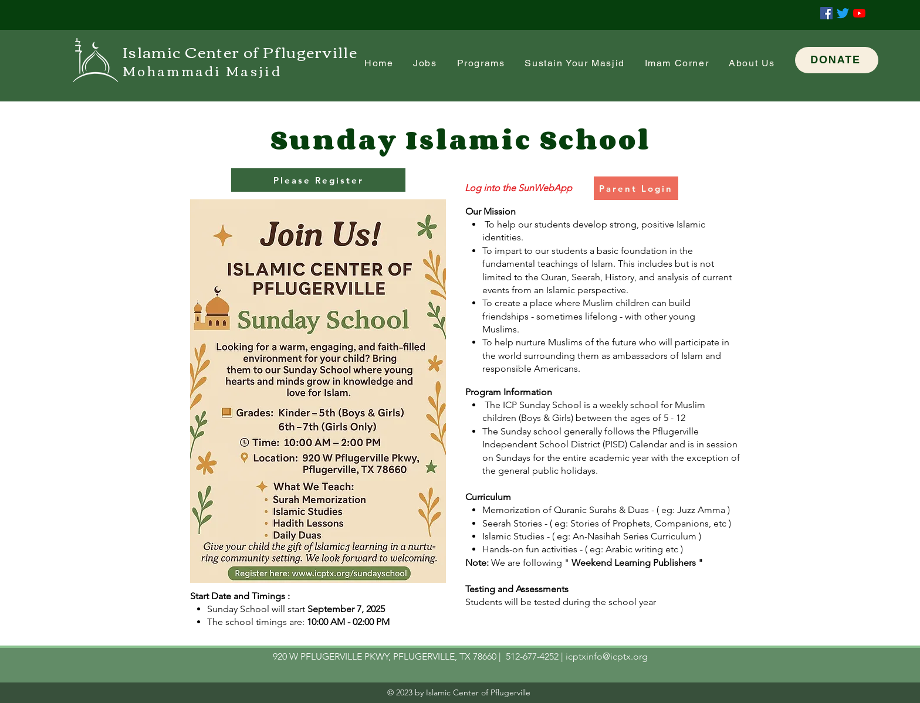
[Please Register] (318, 180)
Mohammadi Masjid (202, 70)
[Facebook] (826, 13)
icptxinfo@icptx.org (607, 656)
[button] (677, 64)
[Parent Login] (636, 188)
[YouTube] (859, 13)
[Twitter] (843, 13)
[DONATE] (836, 60)
